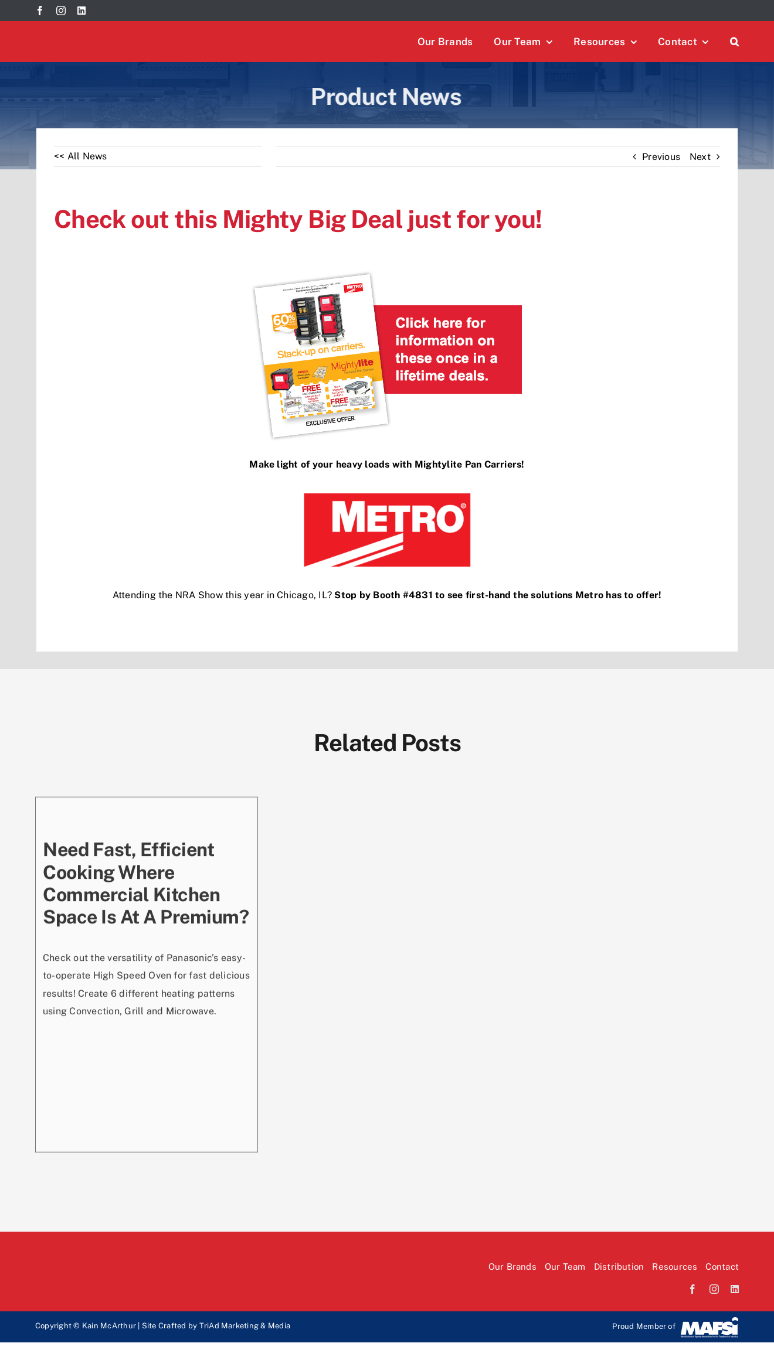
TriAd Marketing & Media (245, 1325)
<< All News (80, 156)
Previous (661, 156)
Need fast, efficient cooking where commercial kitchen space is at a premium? (146, 883)
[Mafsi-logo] (709, 1320)
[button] (734, 41)
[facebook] (40, 10)
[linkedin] (81, 10)
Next (700, 156)
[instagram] (61, 10)
